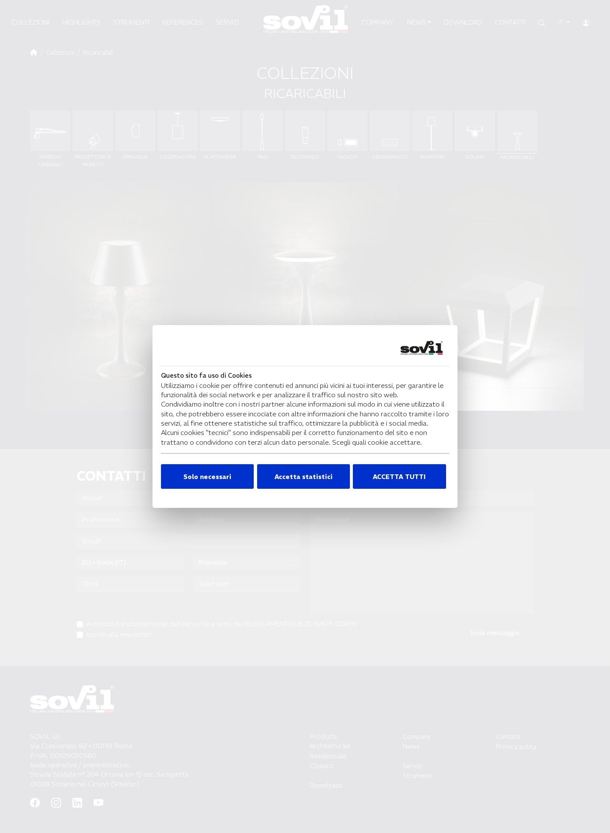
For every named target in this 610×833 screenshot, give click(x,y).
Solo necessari (207, 477)
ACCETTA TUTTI (399, 477)
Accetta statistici (303, 477)
